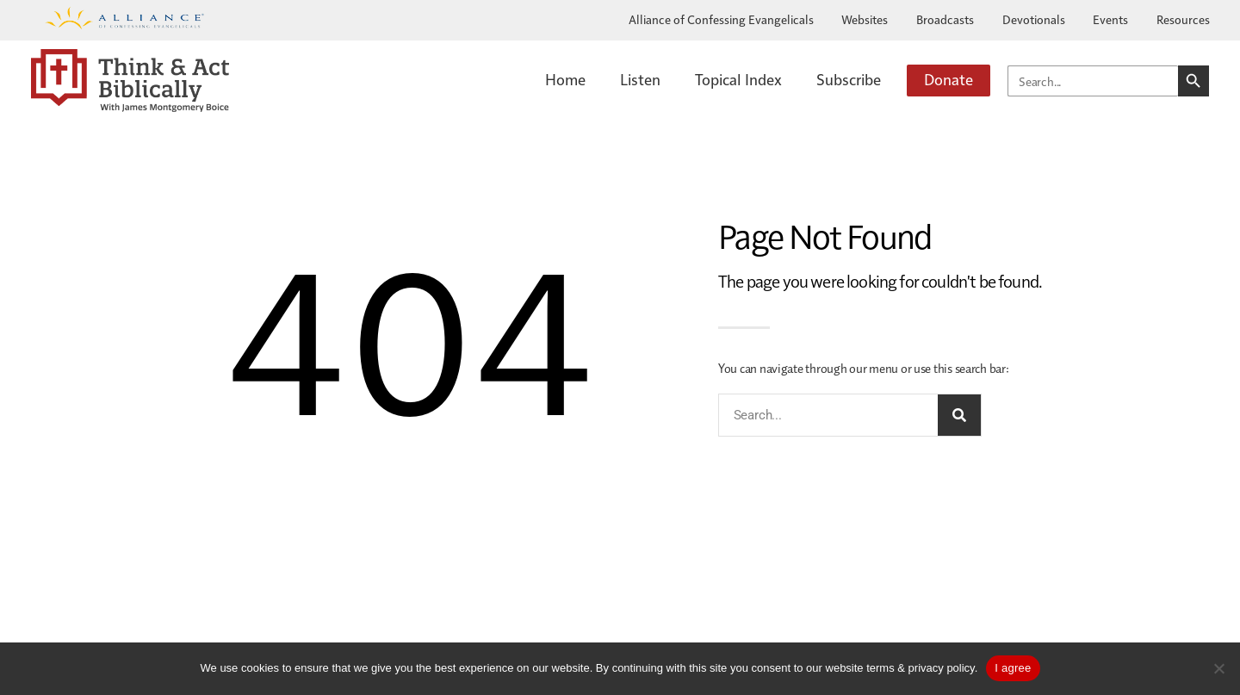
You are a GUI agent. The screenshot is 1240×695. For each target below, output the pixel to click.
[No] (1218, 668)
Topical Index (738, 79)
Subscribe (848, 79)
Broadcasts (945, 19)
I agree (1013, 667)
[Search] (959, 415)
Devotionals (1033, 19)
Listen (640, 79)
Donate (948, 79)
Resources (1183, 19)
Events (1110, 19)
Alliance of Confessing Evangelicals (721, 19)
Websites (864, 19)
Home (565, 79)
